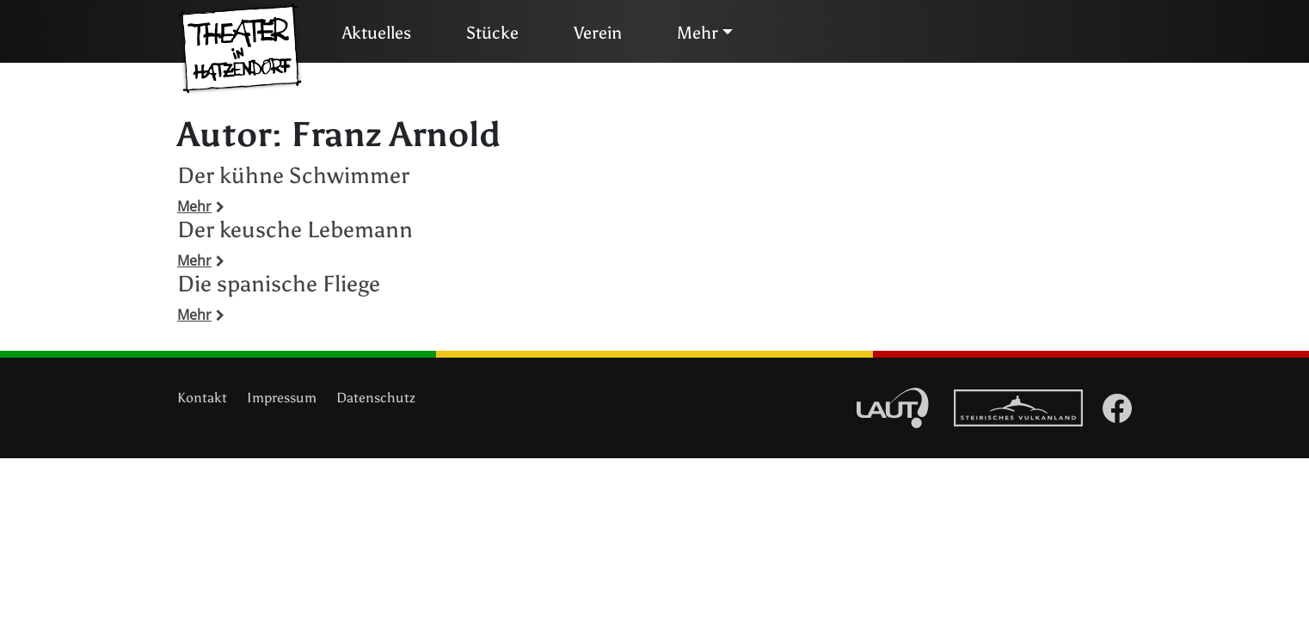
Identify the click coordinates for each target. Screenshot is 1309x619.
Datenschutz (375, 397)
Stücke (492, 32)
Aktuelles (376, 32)
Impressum (281, 397)
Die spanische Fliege (278, 283)
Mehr (697, 32)
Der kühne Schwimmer (293, 175)
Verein (598, 32)
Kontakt (202, 397)
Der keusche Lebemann (295, 229)
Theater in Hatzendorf (240, 49)
